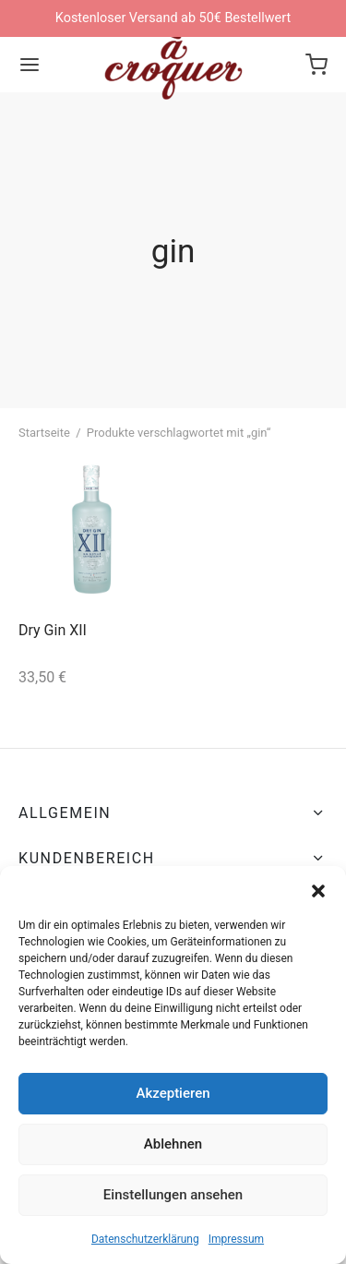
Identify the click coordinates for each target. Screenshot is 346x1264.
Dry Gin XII (52, 630)
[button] (318, 889)
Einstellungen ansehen (173, 1194)
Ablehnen (173, 1144)
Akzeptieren (172, 1093)
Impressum (236, 1239)
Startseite (44, 432)
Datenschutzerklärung (145, 1239)
